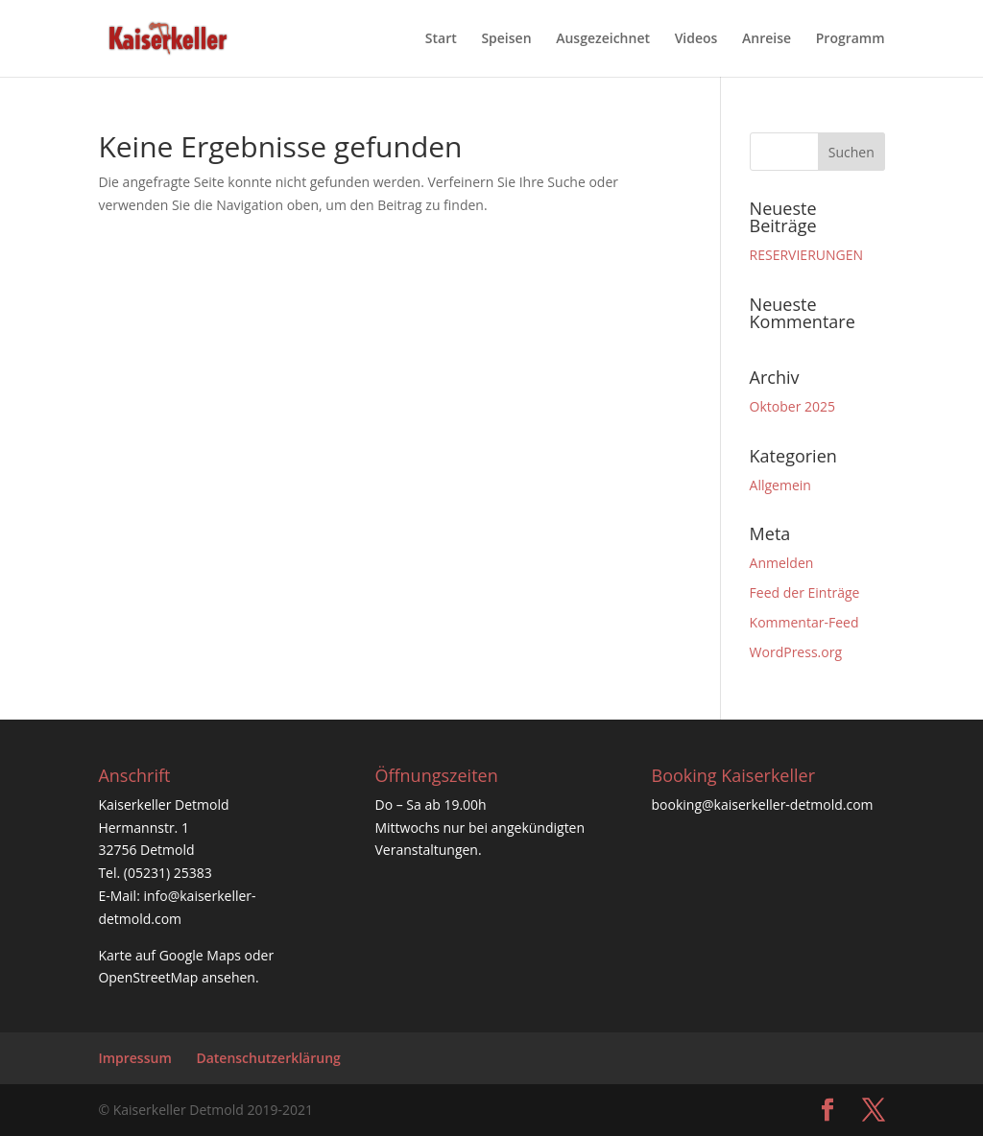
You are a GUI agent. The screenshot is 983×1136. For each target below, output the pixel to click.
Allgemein (780, 485)
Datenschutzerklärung (268, 1058)
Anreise (766, 39)
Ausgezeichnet (603, 39)
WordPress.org (796, 652)
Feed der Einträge (805, 592)
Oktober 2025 (792, 406)
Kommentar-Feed (804, 622)
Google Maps (200, 955)
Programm (850, 39)
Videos (696, 39)
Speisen (506, 39)
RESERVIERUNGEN (806, 255)
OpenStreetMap (148, 977)
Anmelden (782, 563)
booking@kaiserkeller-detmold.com (763, 804)
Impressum (134, 1058)
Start (441, 39)
